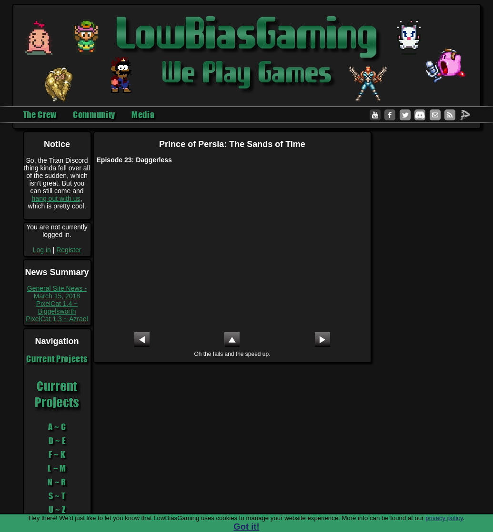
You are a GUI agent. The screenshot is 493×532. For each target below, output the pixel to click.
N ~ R (57, 482)
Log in (42, 250)
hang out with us (56, 198)
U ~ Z (57, 509)
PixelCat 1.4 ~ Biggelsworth (57, 307)
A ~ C (57, 427)
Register (68, 250)
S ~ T (57, 496)
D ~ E (57, 440)
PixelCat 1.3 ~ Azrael (57, 319)
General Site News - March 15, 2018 (57, 292)
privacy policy (444, 518)
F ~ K (57, 454)
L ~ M (57, 468)
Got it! (246, 527)
